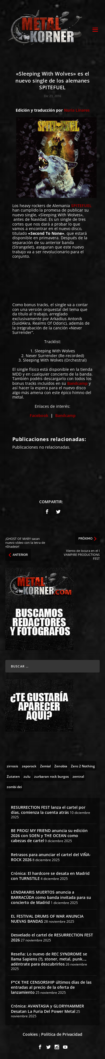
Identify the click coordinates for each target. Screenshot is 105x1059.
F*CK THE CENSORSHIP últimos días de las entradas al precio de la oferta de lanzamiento (51, 987)
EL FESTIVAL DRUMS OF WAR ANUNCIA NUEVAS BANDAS (47, 918)
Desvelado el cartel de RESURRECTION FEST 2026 (52, 937)
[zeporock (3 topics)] (29, 765)
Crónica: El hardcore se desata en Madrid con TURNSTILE (50, 876)
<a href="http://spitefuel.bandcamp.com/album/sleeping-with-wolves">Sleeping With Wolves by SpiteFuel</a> (52, 280)
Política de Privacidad (61, 1034)
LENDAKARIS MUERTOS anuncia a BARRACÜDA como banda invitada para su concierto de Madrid (51, 897)
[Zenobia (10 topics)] (61, 765)
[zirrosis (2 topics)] (12, 765)
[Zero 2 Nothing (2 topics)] (82, 765)
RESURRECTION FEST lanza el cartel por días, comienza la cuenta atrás (48, 810)
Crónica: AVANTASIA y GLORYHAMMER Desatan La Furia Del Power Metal (47, 1008)
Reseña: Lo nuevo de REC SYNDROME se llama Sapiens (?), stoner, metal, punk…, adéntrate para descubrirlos (49, 959)
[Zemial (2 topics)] (45, 765)
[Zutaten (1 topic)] (13, 776)
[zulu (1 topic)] (27, 776)
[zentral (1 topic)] (78, 776)
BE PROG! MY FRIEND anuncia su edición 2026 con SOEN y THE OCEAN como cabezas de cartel (49, 835)
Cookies (30, 1034)
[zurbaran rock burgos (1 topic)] (51, 776)
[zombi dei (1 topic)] (14, 786)
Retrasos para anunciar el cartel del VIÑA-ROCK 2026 (51, 857)
